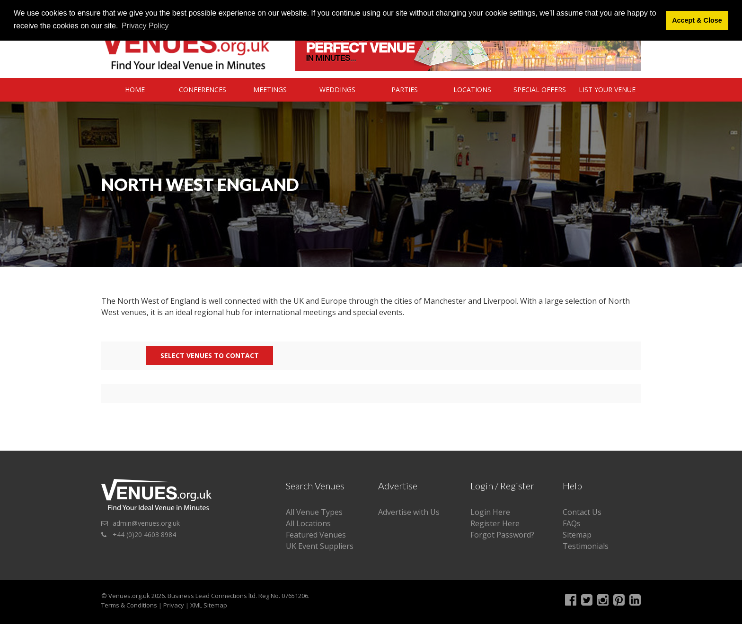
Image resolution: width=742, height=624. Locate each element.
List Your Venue (607, 89)
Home (135, 89)
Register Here (495, 523)
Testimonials (586, 546)
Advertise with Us (409, 512)
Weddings (337, 89)
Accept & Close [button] (697, 20)
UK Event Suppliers (319, 546)
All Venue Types (314, 512)
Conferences (202, 89)
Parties (404, 89)
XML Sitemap (208, 605)
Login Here (490, 512)
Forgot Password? (502, 535)
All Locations (308, 523)
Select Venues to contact (209, 355)
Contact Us (582, 512)
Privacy (173, 605)
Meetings (270, 89)
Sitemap (577, 535)
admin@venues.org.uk (146, 523)
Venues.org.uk (129, 595)
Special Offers (539, 89)
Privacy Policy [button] (145, 26)
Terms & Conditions (129, 605)
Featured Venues (316, 535)
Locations (472, 89)
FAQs (572, 523)
